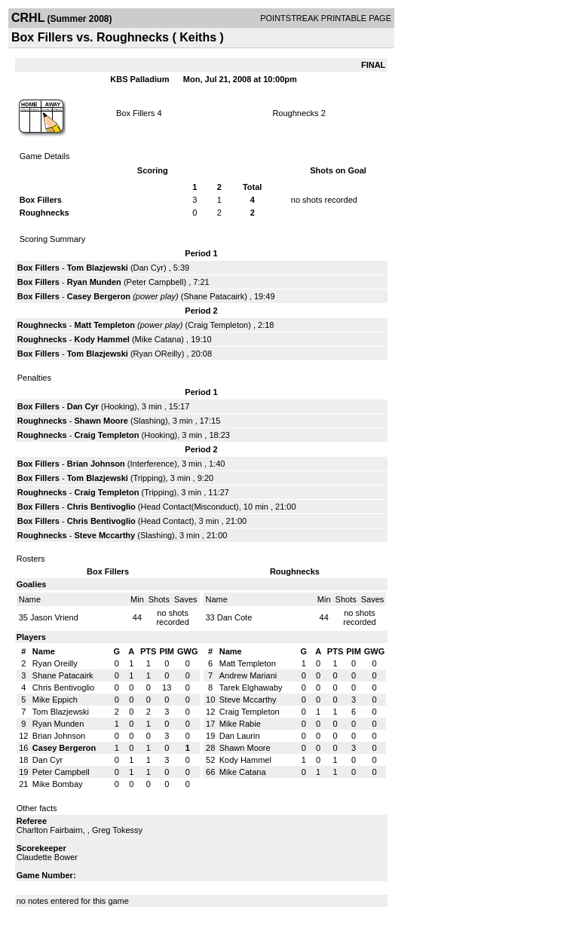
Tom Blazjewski (97, 267)
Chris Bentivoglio (101, 506)
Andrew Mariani (248, 675)
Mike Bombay (57, 784)
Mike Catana (158, 339)
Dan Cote (234, 617)
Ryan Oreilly (55, 663)
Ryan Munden (94, 281)
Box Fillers (135, 113)
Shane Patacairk (213, 296)
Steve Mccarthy (104, 535)
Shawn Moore (101, 420)
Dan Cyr (148, 267)
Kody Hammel (101, 339)
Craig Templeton (218, 324)
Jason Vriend (54, 617)
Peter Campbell (155, 281)
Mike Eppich (55, 699)
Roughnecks (295, 113)
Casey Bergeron (98, 296)
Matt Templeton (104, 324)
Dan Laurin (239, 735)
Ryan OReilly (157, 353)
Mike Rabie (240, 723)
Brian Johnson (96, 463)
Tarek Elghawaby (251, 687)
